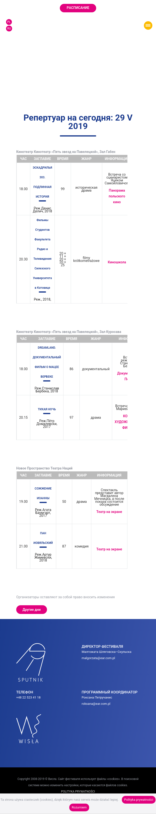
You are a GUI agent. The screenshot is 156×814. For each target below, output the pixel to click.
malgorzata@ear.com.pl (98, 658)
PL (9, 22)
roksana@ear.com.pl (96, 704)
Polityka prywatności (138, 799)
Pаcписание (78, 8)
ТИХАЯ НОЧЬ (47, 409)
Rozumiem (79, 807)
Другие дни (32, 610)
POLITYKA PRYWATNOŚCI (78, 791)
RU (9, 28)
